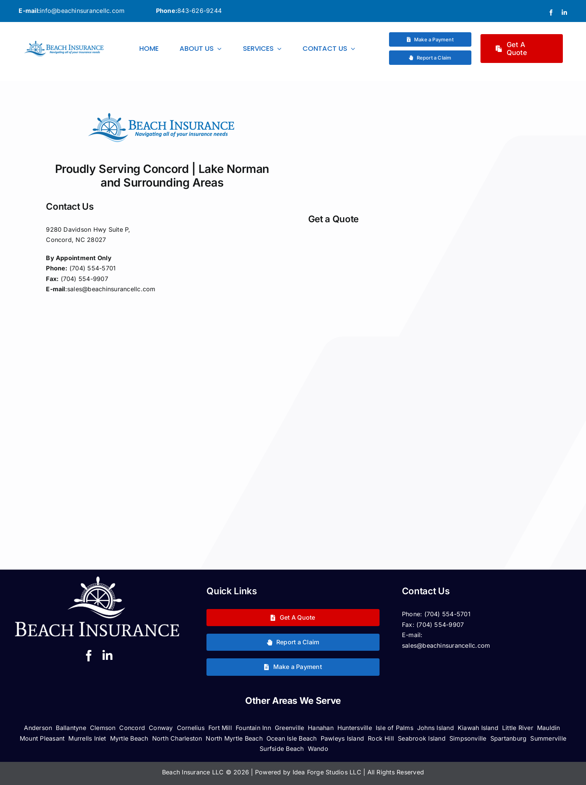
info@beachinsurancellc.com (82, 10)
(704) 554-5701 (447, 614)
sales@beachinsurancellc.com (111, 289)
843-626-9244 (199, 10)
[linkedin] (564, 12)
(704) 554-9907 (440, 624)
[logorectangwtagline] (64, 42)
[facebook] (551, 12)
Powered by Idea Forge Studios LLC (309, 772)
